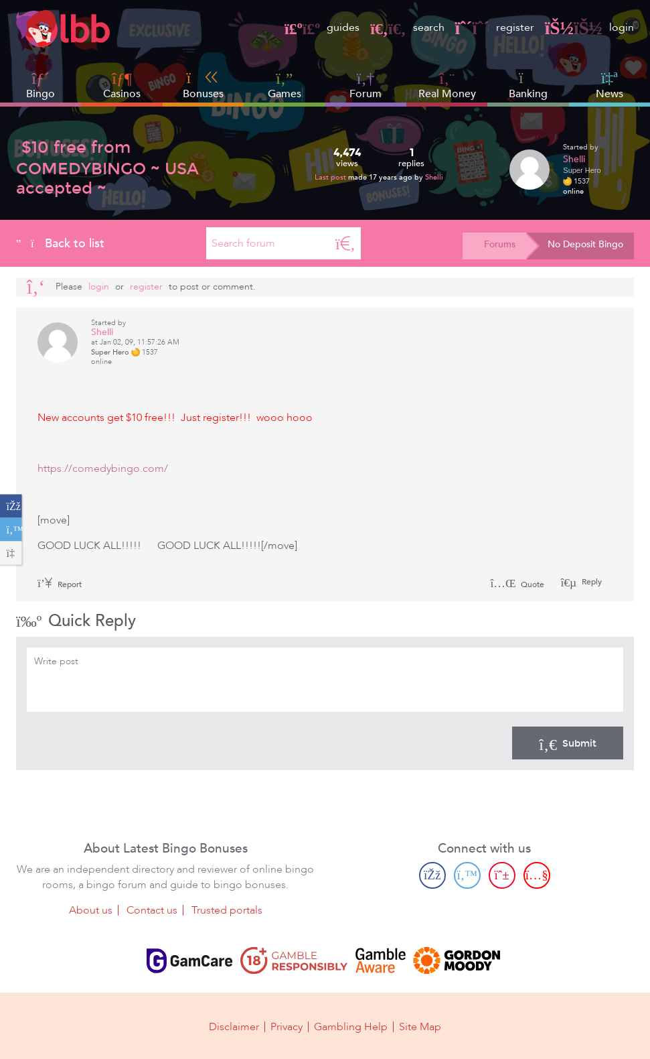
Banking (528, 85)
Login (98, 286)
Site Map (420, 1026)
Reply (591, 581)
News (609, 85)
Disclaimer (234, 1026)
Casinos (122, 93)
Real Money (447, 93)
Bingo (40, 93)
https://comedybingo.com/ (102, 468)
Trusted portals (226, 910)
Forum (365, 85)
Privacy (286, 1026)
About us (90, 910)
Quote (517, 584)
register (494, 27)
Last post (331, 177)
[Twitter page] (467, 875)
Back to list (60, 243)
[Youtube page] (536, 875)
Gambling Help (351, 1026)
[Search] (345, 243)
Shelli (434, 177)
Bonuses (203, 85)
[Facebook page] (432, 875)
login (589, 27)
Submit (567, 742)
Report (59, 584)
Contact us (152, 910)
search (407, 27)
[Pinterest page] (502, 875)
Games (284, 85)
